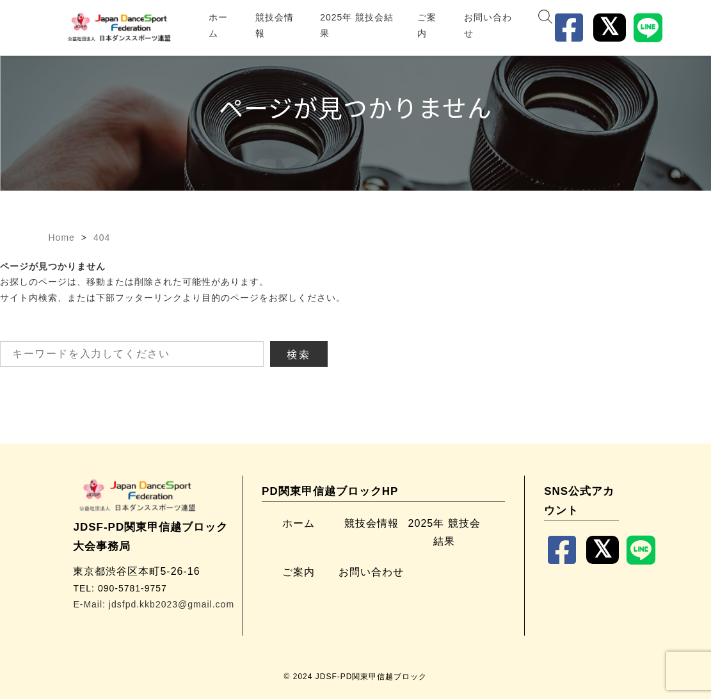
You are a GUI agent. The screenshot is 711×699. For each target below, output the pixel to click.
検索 (299, 354)
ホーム (218, 25)
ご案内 (426, 25)
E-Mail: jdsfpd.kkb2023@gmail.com (153, 604)
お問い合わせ (488, 25)
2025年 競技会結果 (357, 25)
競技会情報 (274, 25)
